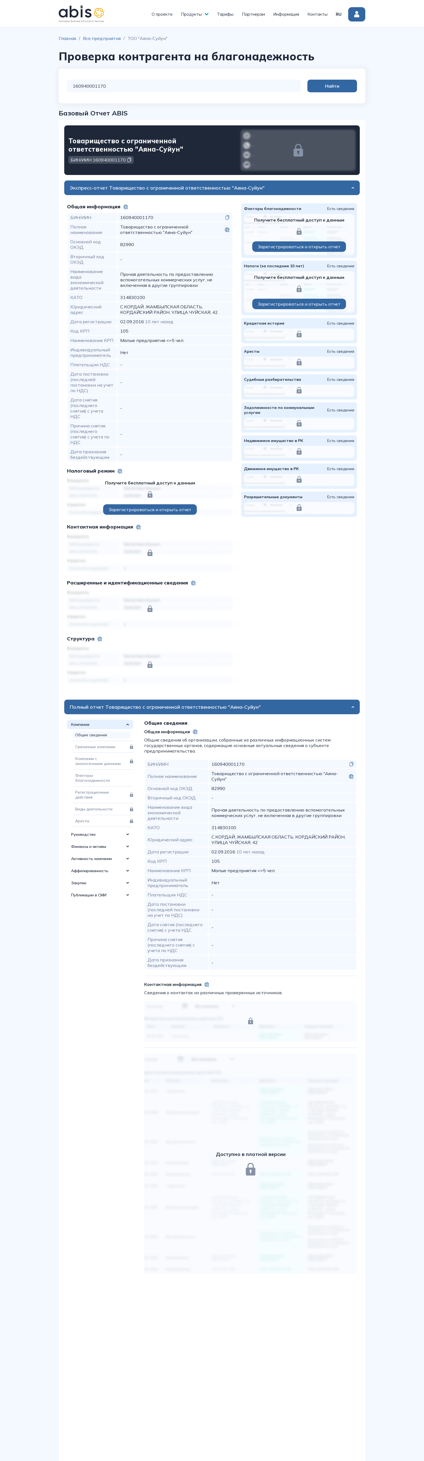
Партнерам (253, 14)
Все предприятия (102, 38)
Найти (335, 86)
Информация (286, 14)
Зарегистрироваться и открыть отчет (150, 509)
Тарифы (225, 14)
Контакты (317, 14)
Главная (67, 38)
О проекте (162, 14)
